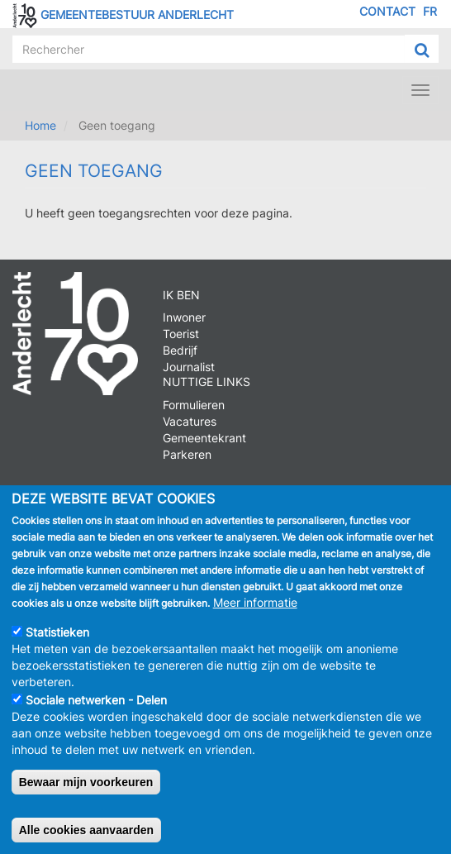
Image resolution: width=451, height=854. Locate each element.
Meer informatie (255, 607)
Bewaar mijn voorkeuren (86, 787)
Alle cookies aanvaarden (86, 835)
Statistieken (57, 637)
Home (40, 125)
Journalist (189, 367)
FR (430, 11)
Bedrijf (180, 350)
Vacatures (189, 421)
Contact (387, 11)
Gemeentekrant (204, 438)
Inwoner (184, 317)
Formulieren (194, 405)
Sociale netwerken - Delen (96, 705)
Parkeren (187, 454)
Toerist (181, 334)
